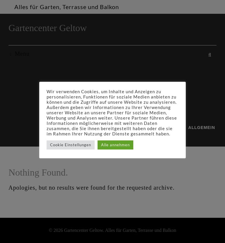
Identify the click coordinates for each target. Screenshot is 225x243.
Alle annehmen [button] (115, 144)
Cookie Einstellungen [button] (70, 144)
